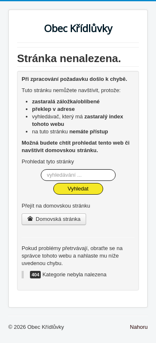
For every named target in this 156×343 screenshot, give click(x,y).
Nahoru (139, 327)
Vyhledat (77, 188)
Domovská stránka (54, 219)
